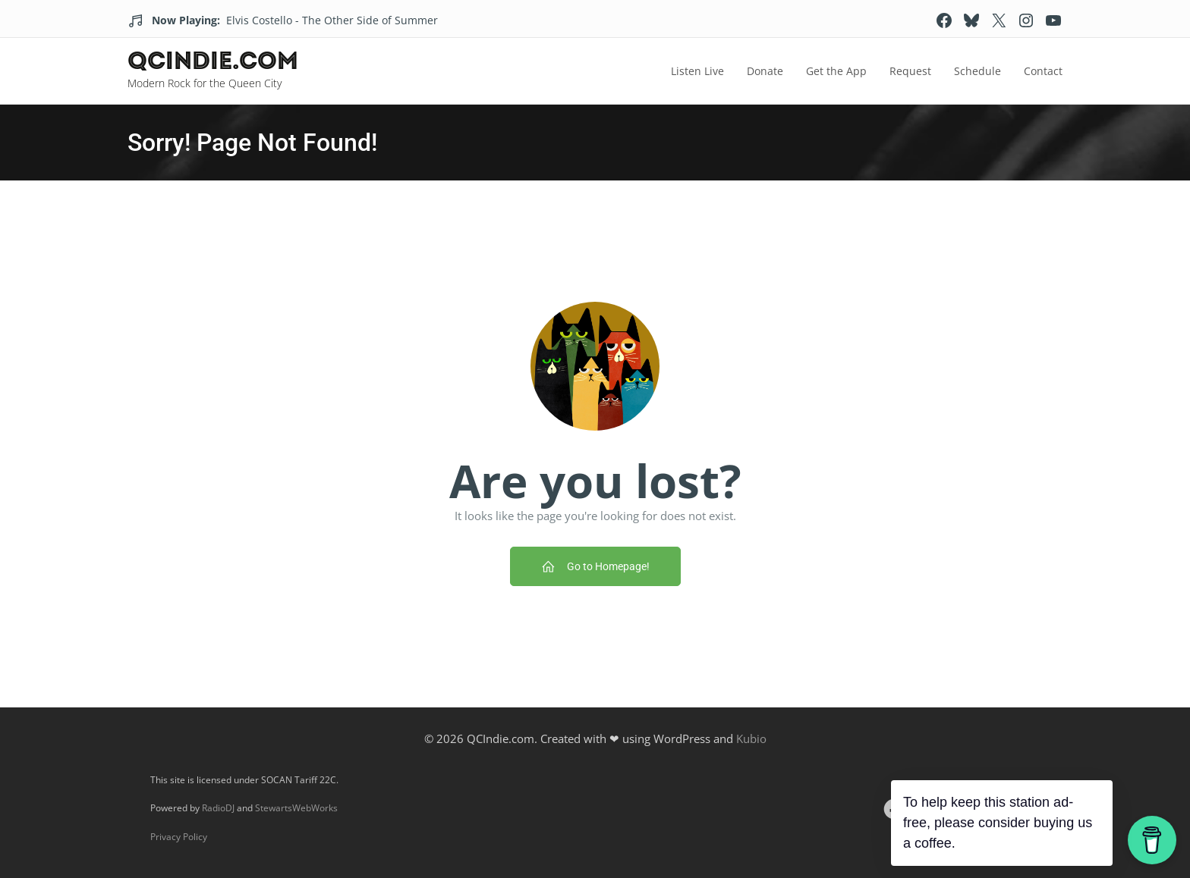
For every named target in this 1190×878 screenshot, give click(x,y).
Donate (765, 71)
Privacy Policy (178, 836)
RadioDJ (218, 807)
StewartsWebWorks (296, 807)
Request (910, 71)
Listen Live (697, 71)
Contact (1043, 71)
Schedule (977, 71)
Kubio (751, 738)
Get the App (836, 71)
